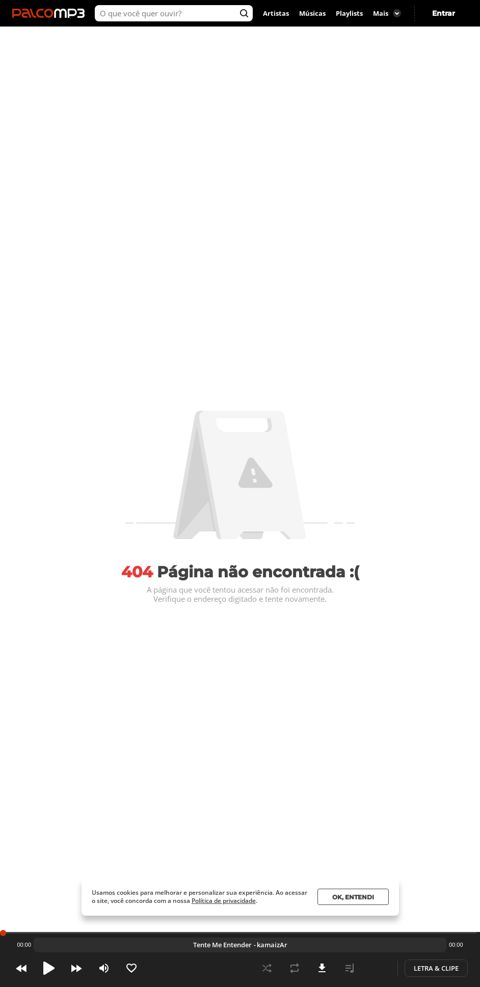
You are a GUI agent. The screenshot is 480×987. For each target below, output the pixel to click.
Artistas (276, 13)
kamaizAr (272, 944)
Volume (104, 968)
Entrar (443, 13)
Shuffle (267, 968)
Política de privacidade (224, 900)
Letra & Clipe (436, 968)
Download (322, 968)
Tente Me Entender (222, 944)
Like (131, 968)
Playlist (349, 968)
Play (49, 968)
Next (76, 968)
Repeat (294, 968)
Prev (21, 968)
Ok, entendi (353, 897)
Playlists (349, 13)
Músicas (312, 13)
